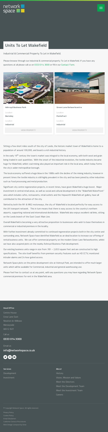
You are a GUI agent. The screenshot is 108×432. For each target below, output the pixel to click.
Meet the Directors (65, 381)
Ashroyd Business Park (15, 107)
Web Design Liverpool (11, 424)
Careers (59, 394)
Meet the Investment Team (69, 390)
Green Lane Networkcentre (69, 107)
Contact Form (67, 64)
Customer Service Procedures (14, 421)
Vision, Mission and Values (68, 377)
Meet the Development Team (70, 386)
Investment (8, 377)
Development (9, 373)
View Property (28, 130)
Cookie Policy (8, 415)
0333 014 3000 (42, 64)
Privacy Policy (8, 412)
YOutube (14, 357)
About (59, 368)
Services (7, 368)
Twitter (5, 357)
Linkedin (10, 357)
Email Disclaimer (9, 418)
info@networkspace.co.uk (19, 350)
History (59, 373)
